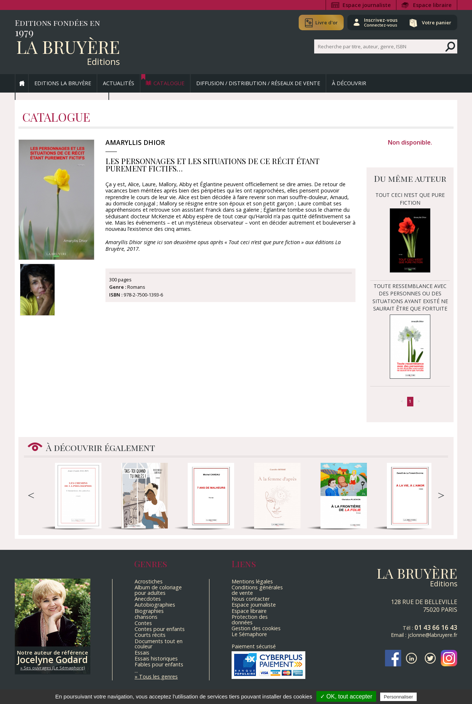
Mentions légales (252, 581)
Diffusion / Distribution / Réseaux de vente (258, 83)
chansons (146, 616)
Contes (143, 623)
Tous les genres (158, 676)
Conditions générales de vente (257, 590)
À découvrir (349, 83)
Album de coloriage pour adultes (158, 590)
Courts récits (150, 634)
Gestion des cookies (256, 628)
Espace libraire (432, 4)
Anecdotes (148, 598)
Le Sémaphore (249, 634)
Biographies (149, 610)
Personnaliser (398, 697)
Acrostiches (149, 581)
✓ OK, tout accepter (346, 696)
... (136, 670)
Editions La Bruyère (62, 83)
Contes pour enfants (160, 628)
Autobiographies (155, 604)
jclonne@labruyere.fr (432, 634)
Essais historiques (156, 658)
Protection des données (250, 619)
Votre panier (436, 22)
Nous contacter (251, 598)
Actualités (118, 83)
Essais (142, 652)
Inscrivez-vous (380, 22)
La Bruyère (68, 46)
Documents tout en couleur (159, 644)
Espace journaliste (367, 4)
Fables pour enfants (159, 664)
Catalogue (168, 83)
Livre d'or (325, 22)
